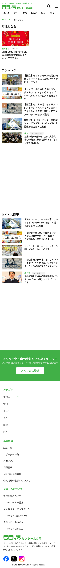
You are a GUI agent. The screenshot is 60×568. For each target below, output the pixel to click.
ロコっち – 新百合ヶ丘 (14, 522)
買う (15, 13)
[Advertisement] (30, 176)
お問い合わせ (10, 461)
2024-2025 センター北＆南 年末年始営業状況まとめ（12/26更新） (14, 54)
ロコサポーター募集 (13, 502)
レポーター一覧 (11, 454)
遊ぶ (25, 13)
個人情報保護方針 (12, 474)
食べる (6, 13)
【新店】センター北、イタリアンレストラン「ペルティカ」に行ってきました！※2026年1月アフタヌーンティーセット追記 (41, 109)
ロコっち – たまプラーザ (15, 515)
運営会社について (12, 496)
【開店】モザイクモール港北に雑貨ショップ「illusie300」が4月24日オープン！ (41, 79)
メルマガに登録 (30, 370)
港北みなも (18, 19)
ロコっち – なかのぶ (13, 528)
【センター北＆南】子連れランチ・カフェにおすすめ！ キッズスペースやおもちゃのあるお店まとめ (41, 94)
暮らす (34, 13)
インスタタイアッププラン (16, 509)
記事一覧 (7, 447)
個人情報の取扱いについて (16, 480)
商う (52, 13)
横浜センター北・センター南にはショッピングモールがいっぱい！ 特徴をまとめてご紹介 (41, 123)
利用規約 (7, 467)
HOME (7, 19)
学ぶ (43, 13)
